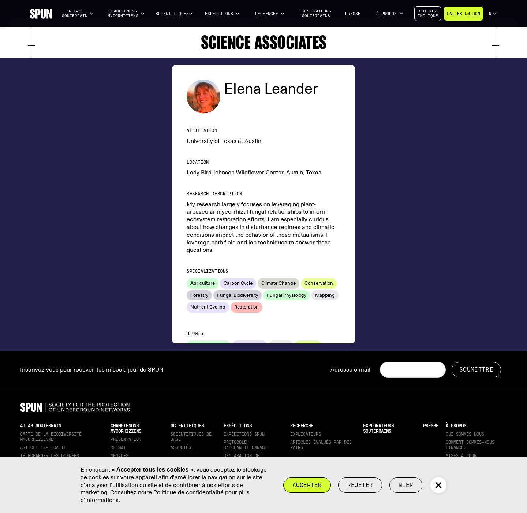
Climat (118, 447)
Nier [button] (406, 484)
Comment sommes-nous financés (470, 445)
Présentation (126, 439)
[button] (78, 13)
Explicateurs (305, 434)
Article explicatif (43, 447)
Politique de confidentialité (188, 492)
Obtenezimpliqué (428, 13)
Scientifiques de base (191, 437)
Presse (352, 13)
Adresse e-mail (350, 369)
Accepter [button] (307, 484)
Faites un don (463, 13)
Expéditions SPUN (244, 434)
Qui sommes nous (465, 434)
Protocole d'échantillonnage (245, 445)
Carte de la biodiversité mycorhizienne (51, 437)
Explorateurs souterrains (315, 13)
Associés (181, 447)
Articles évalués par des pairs (321, 445)
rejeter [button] (360, 484)
